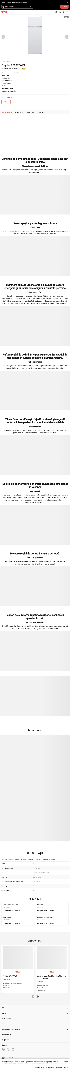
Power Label (41, 904)
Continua (64, 6)
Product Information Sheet (10, 904)
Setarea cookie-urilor (62, 1067)
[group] (35, 37)
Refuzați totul (50, 1067)
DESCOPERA (41, 112)
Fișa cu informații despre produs (10, 68)
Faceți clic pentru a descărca (11, 910)
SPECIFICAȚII (19, 112)
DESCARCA (30, 112)
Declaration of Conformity (44, 917)
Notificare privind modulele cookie (58, 1063)
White (6, 102)
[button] (33, 996)
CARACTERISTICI (6, 112)
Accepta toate (40, 1067)
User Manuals (7, 917)
